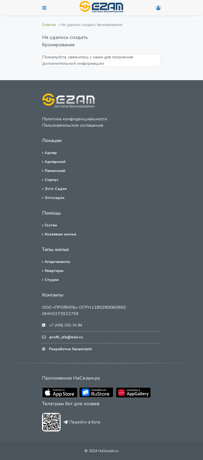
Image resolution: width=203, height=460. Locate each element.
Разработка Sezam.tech (70, 349)
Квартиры (54, 270)
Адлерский (55, 161)
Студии (52, 279)
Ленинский (55, 170)
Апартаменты (57, 261)
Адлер (51, 152)
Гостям (51, 225)
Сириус (51, 179)
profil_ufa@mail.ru (66, 337)
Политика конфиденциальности (74, 119)
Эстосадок (54, 197)
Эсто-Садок (56, 188)
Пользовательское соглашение (72, 125)
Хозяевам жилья (60, 234)
